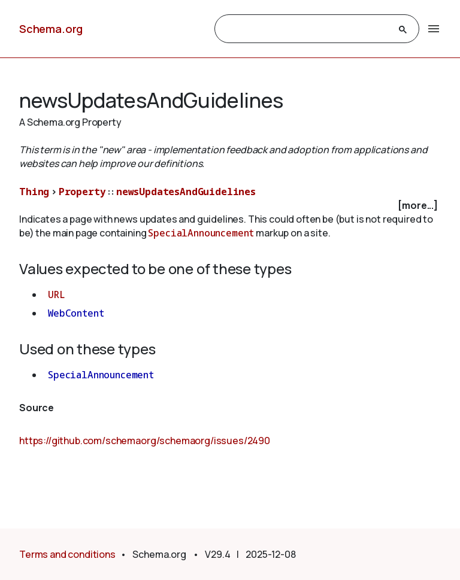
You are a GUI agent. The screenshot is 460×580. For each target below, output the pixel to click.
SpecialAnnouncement (201, 232)
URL (56, 294)
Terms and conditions (67, 554)
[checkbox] (230, 205)
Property (82, 191)
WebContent (76, 313)
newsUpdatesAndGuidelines (186, 191)
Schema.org (51, 29)
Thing (34, 191)
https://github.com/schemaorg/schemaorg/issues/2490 (144, 440)
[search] (306, 29)
